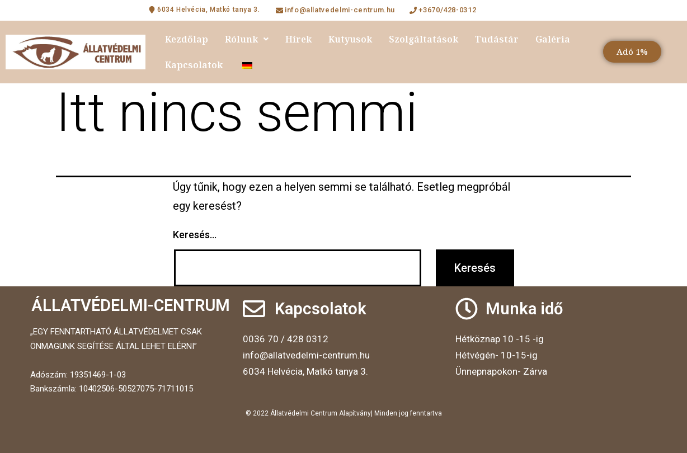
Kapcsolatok (194, 65)
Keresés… (195, 234)
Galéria (552, 39)
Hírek (298, 39)
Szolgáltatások (423, 39)
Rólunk (247, 39)
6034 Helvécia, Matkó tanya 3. (305, 371)
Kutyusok (350, 39)
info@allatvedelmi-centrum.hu (306, 355)
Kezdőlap (186, 39)
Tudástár (497, 39)
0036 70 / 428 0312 (285, 339)
